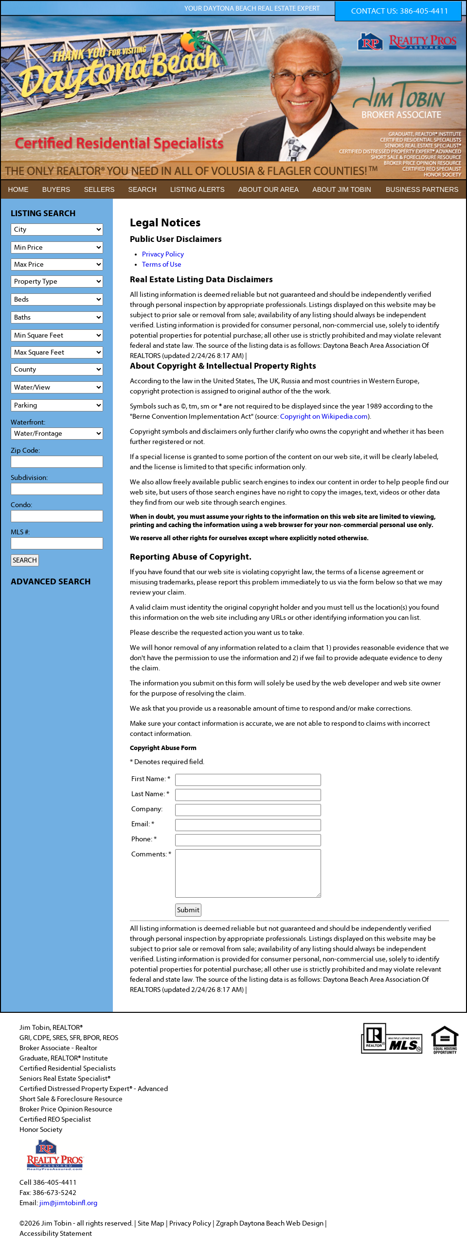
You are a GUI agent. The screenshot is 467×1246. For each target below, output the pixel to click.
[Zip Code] (57, 462)
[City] (57, 229)
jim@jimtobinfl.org (68, 1203)
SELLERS (99, 189)
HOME (18, 189)
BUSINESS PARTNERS (422, 189)
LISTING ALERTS (197, 189)
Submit (188, 910)
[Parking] (57, 405)
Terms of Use (161, 264)
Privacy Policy (163, 254)
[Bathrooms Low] (57, 317)
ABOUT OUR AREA (268, 189)
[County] (57, 369)
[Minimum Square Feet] (57, 335)
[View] (57, 387)
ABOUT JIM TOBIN (341, 189)
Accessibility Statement (55, 1233)
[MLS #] (57, 543)
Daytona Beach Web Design (281, 1223)
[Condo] (57, 516)
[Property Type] (57, 281)
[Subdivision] (57, 489)
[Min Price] (57, 247)
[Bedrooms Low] (57, 299)
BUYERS (56, 189)
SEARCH (142, 189)
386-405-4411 (424, 11)
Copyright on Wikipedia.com (324, 416)
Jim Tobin (57, 1223)
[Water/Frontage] (57, 433)
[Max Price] (57, 264)
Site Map (151, 1223)
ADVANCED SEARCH (50, 582)
